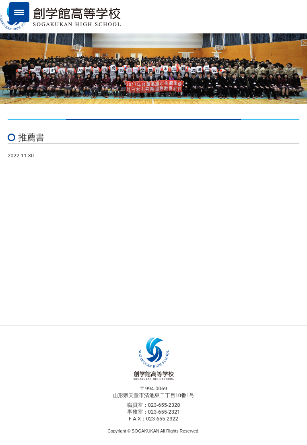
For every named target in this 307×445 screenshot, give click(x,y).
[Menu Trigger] (19, 12)
